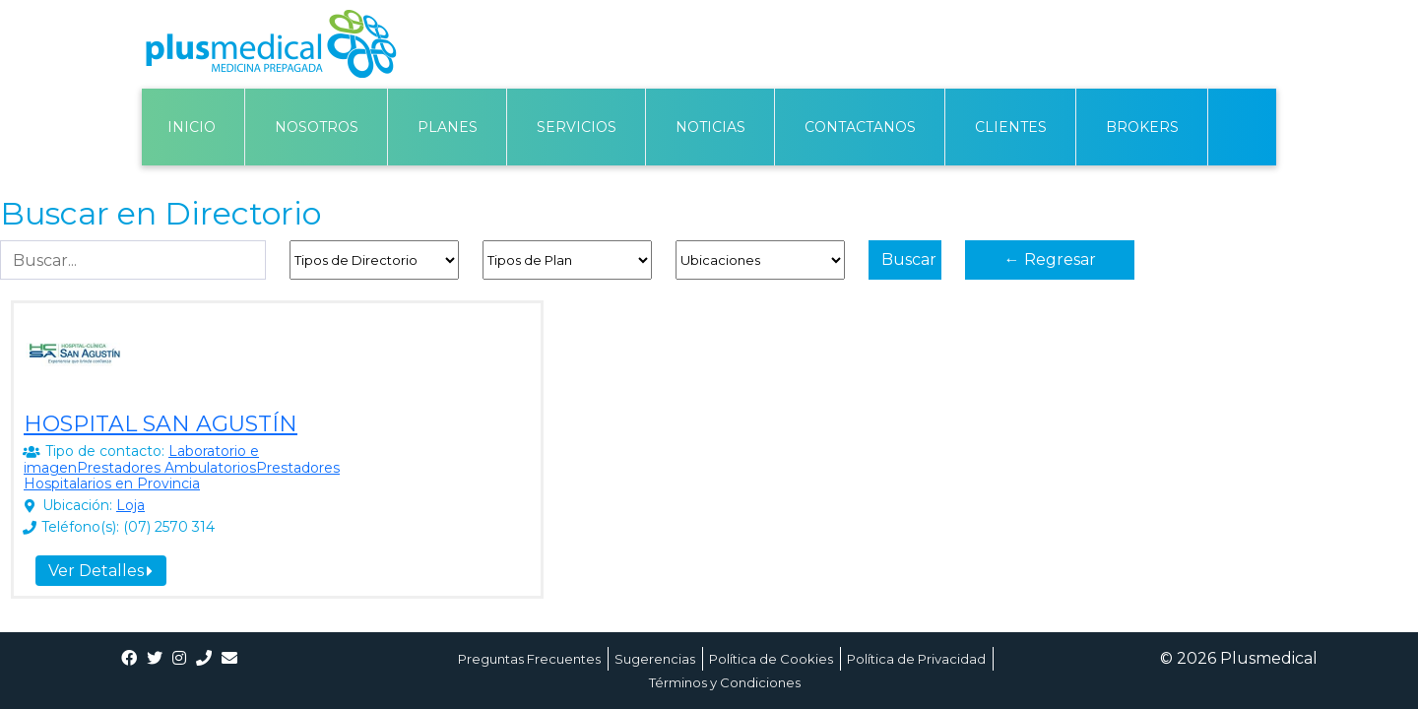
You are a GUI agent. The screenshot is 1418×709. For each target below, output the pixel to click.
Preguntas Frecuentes (529, 659)
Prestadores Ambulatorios (166, 468)
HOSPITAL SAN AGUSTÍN (160, 424)
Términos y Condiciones (725, 682)
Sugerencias (654, 659)
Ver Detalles (100, 570)
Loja (130, 505)
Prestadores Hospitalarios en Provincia (182, 476)
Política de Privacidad (916, 659)
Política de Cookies (771, 659)
